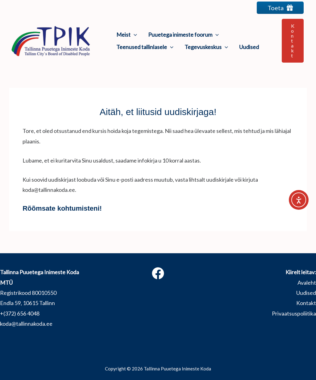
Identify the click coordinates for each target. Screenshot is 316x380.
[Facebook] (158, 273)
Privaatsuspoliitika (294, 313)
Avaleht (306, 282)
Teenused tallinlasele (144, 47)
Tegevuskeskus (206, 47)
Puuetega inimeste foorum (183, 34)
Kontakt (306, 302)
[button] (293, 41)
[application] (134, 34)
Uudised (249, 46)
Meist (126, 34)
